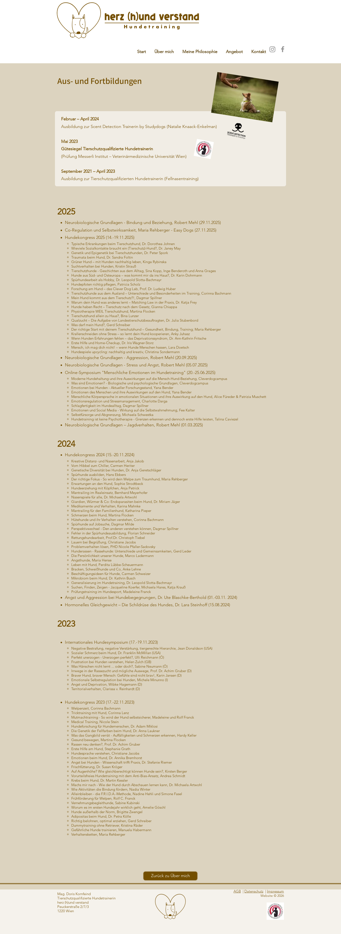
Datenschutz (253, 891)
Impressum (275, 891)
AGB (237, 891)
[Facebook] (283, 49)
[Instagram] (272, 49)
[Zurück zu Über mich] (170, 876)
